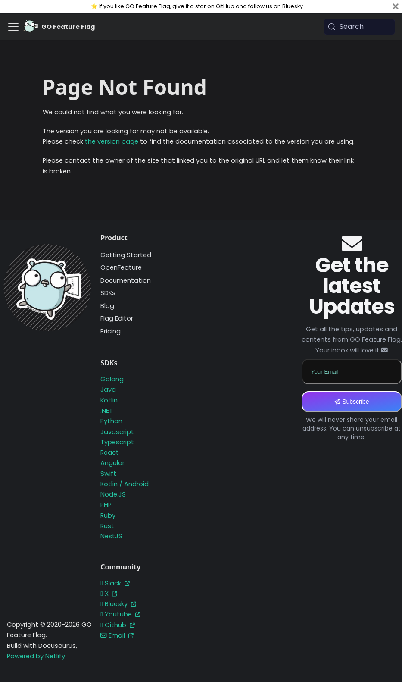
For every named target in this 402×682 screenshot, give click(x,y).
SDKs (107, 293)
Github (117, 625)
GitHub (225, 6)
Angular (112, 463)
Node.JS (113, 494)
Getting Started (125, 255)
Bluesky (292, 6)
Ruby (107, 515)
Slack (114, 583)
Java (108, 389)
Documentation (125, 280)
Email (117, 635)
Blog (107, 306)
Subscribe (351, 401)
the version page (111, 141)
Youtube (120, 614)
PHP (106, 504)
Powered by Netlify (36, 656)
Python (111, 421)
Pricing (110, 331)
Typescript (117, 442)
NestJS (111, 536)
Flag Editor (116, 318)
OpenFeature (121, 267)
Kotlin (109, 400)
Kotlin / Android (124, 484)
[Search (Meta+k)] (359, 27)
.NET (106, 410)
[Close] (395, 6)
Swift (108, 473)
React (109, 452)
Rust (107, 526)
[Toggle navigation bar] (13, 26)
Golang (112, 379)
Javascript (117, 431)
